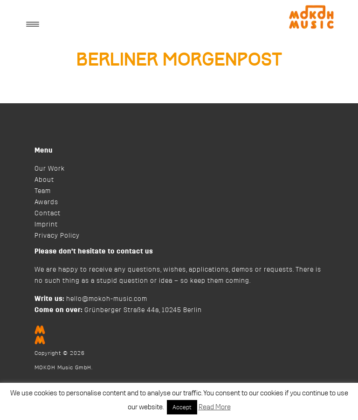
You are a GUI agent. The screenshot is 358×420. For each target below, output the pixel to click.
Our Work (49, 169)
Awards (46, 202)
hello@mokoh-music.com (106, 299)
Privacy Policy (57, 236)
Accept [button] (182, 407)
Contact (47, 213)
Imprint (46, 224)
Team (42, 191)
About (44, 180)
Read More (215, 407)
